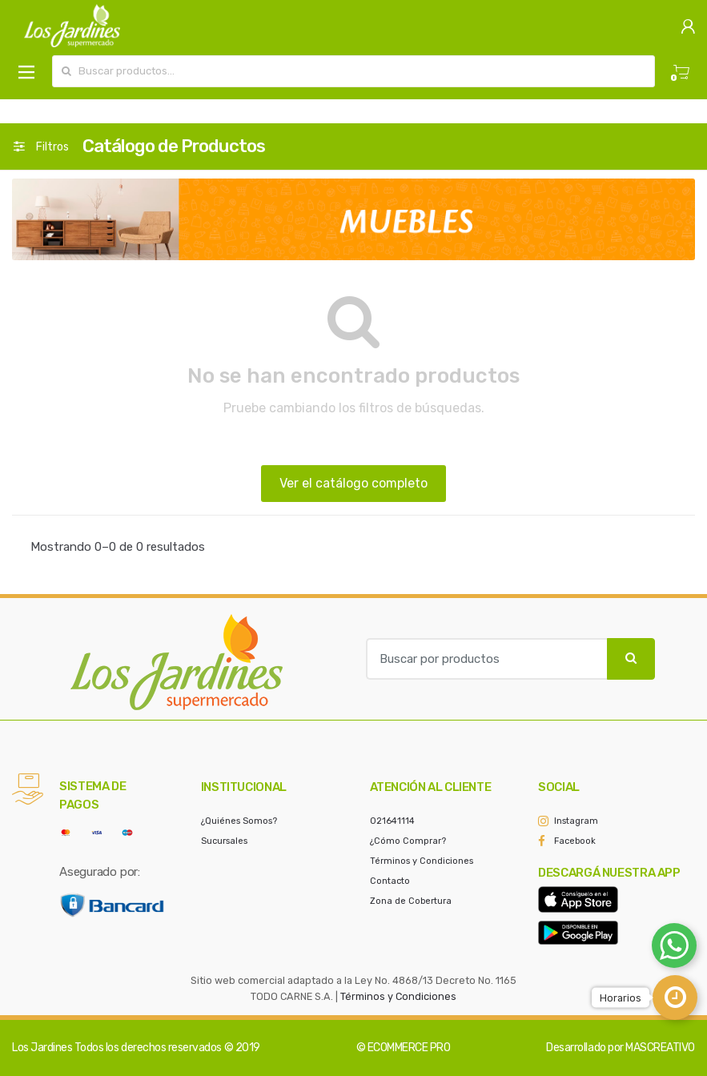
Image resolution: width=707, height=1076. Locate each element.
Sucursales (224, 841)
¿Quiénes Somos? (239, 821)
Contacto (390, 881)
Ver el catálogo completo (353, 483)
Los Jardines (42, 1047)
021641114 (392, 821)
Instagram (576, 821)
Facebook (575, 841)
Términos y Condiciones (421, 861)
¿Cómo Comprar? (408, 841)
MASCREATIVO (660, 1047)
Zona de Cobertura (411, 901)
